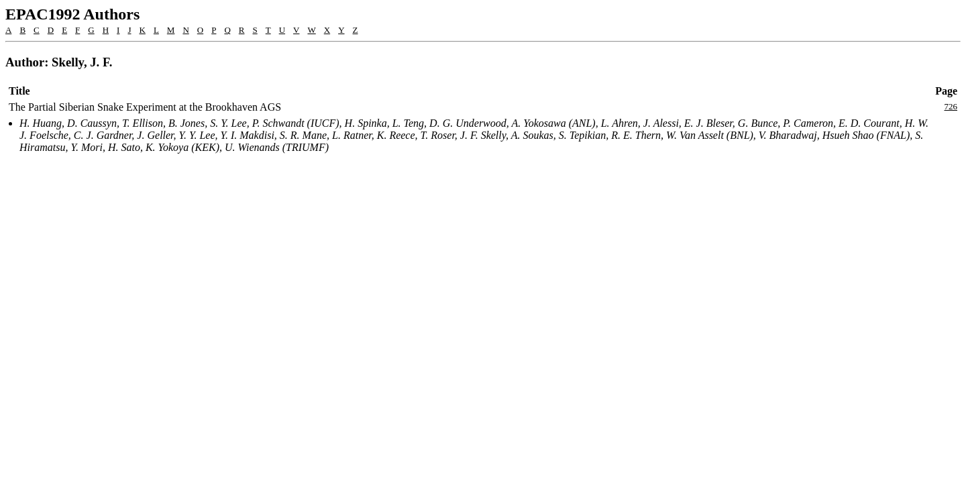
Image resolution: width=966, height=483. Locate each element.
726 (951, 106)
